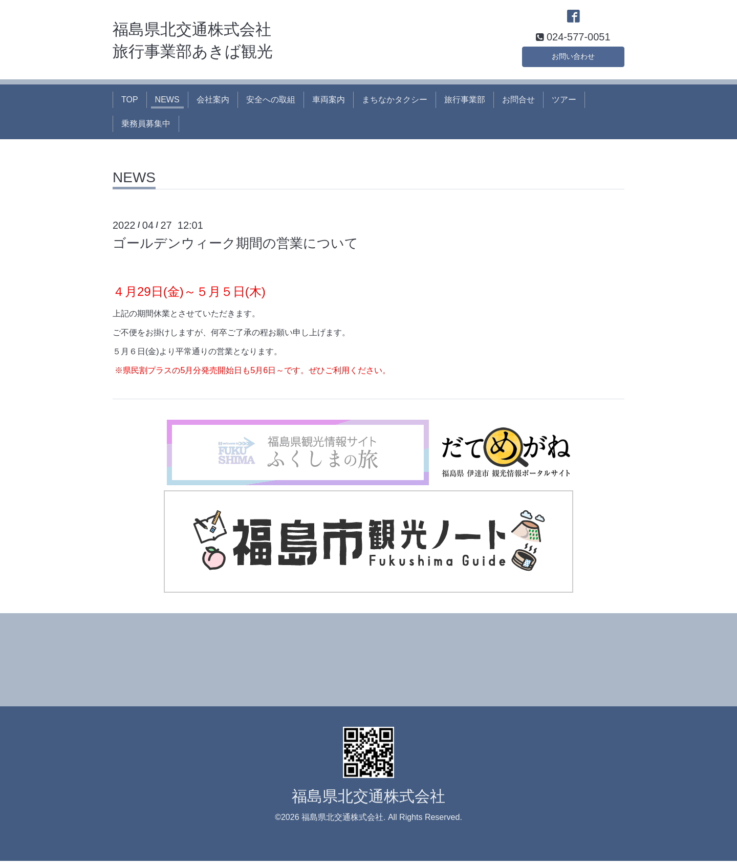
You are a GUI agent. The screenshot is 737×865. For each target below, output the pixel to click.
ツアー (564, 103)
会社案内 (213, 103)
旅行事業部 (464, 103)
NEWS (167, 103)
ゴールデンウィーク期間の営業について (235, 247)
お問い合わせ (573, 58)
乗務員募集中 (145, 127)
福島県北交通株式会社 (368, 800)
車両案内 (328, 103)
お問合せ (518, 103)
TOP (129, 103)
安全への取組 (270, 103)
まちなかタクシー (394, 103)
